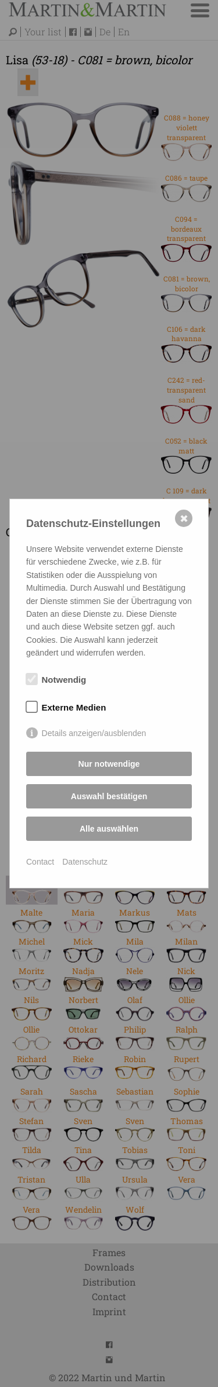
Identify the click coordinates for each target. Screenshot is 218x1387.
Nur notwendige (109, 763)
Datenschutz (85, 861)
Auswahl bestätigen (109, 796)
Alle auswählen (109, 828)
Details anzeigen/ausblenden (94, 733)
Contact (40, 861)
